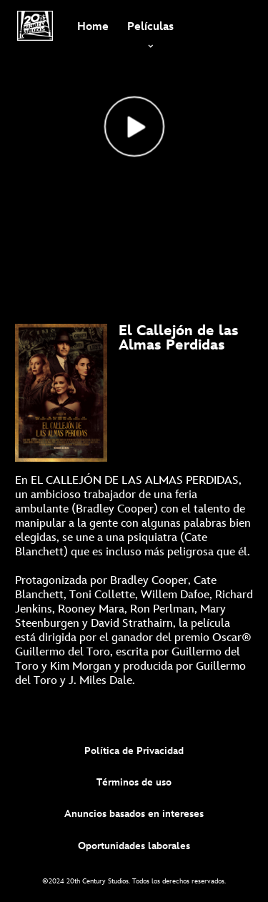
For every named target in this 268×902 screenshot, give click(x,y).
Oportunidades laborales (134, 846)
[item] (150, 25)
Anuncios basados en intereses (134, 814)
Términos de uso (134, 782)
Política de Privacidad (134, 751)
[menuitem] (92, 25)
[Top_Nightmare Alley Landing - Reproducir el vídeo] (134, 126)
